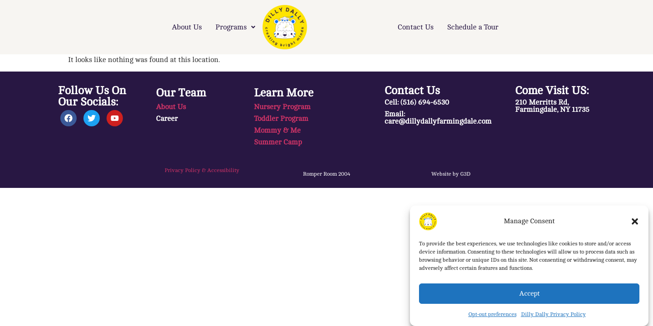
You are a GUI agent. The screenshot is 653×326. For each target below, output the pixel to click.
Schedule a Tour (472, 27)
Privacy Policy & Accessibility (202, 170)
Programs (235, 27)
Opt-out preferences (492, 314)
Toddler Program (281, 119)
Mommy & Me (277, 130)
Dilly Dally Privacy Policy (553, 314)
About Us (187, 27)
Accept (529, 293)
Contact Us (416, 27)
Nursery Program (282, 107)
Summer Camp (278, 142)
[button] (634, 221)
